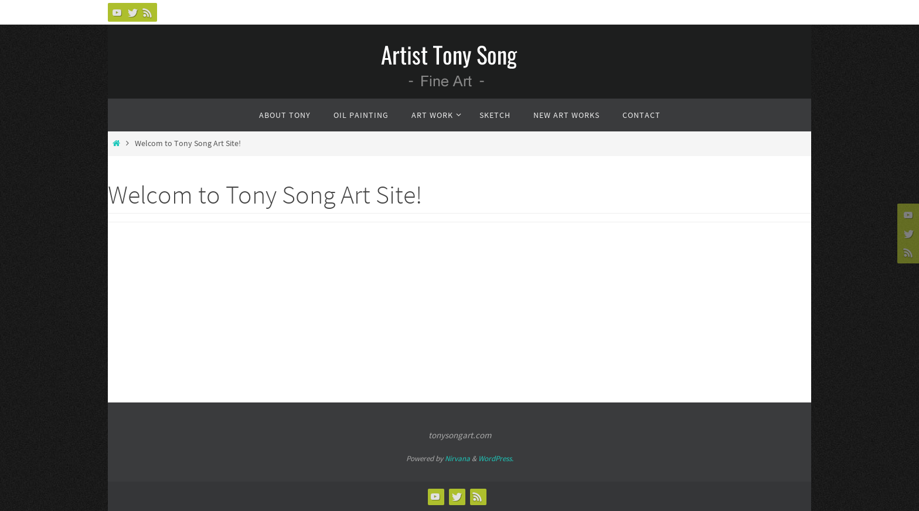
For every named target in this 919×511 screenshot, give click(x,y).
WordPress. (495, 458)
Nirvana (457, 458)
